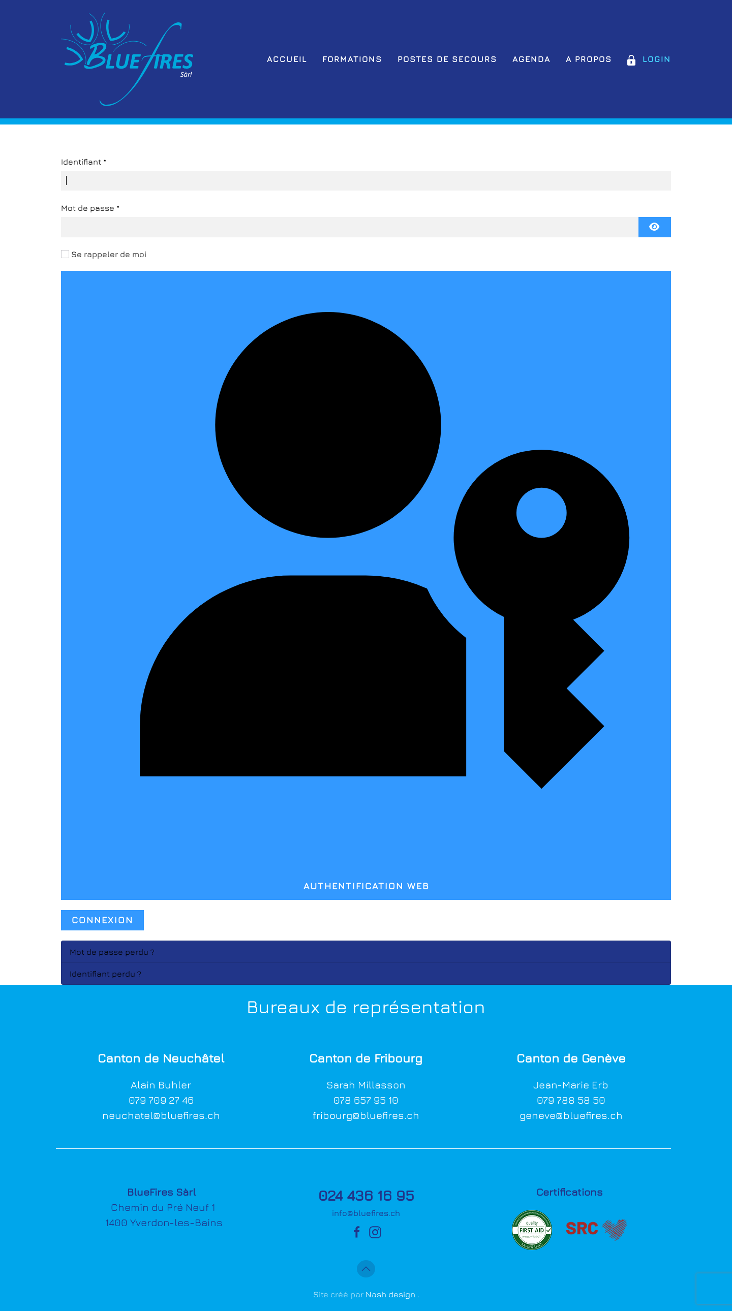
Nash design (390, 1294)
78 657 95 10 (369, 1100)
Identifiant (83, 161)
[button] (366, 1268)
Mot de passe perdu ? (112, 951)
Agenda (531, 59)
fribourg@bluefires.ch (366, 1115)
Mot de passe (90, 207)
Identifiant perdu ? (105, 973)
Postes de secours (447, 59)
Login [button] (649, 59)
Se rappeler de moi (108, 254)
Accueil (287, 59)
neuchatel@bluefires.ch (161, 1115)
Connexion (102, 920)
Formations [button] (352, 59)
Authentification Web (366, 582)
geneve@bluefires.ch (571, 1115)
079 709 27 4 (158, 1100)
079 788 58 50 (571, 1100)
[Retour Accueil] (127, 59)
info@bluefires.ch (366, 1213)
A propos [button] (589, 59)
